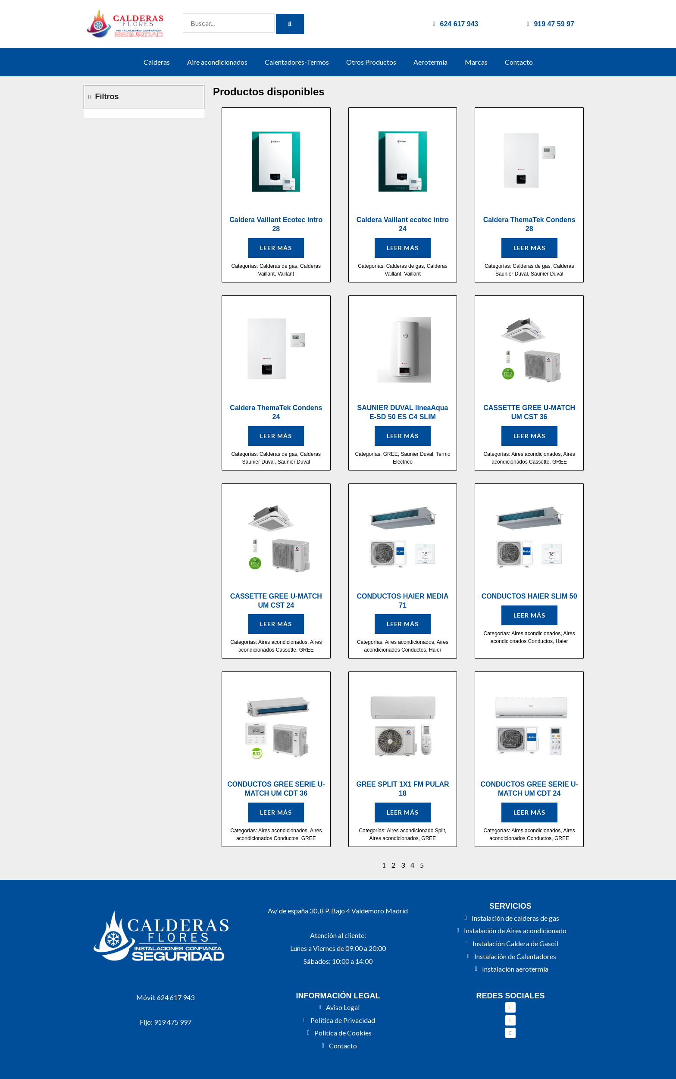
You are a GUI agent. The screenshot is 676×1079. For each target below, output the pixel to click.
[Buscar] (290, 24)
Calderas (157, 62)
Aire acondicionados (217, 62)
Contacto (519, 62)
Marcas (476, 62)
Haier (435, 650)
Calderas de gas (278, 266)
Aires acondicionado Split (416, 831)
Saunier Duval (547, 274)
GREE (390, 454)
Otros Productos (371, 62)
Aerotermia (430, 62)
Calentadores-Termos (297, 62)
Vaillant (286, 274)
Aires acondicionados (535, 454)
